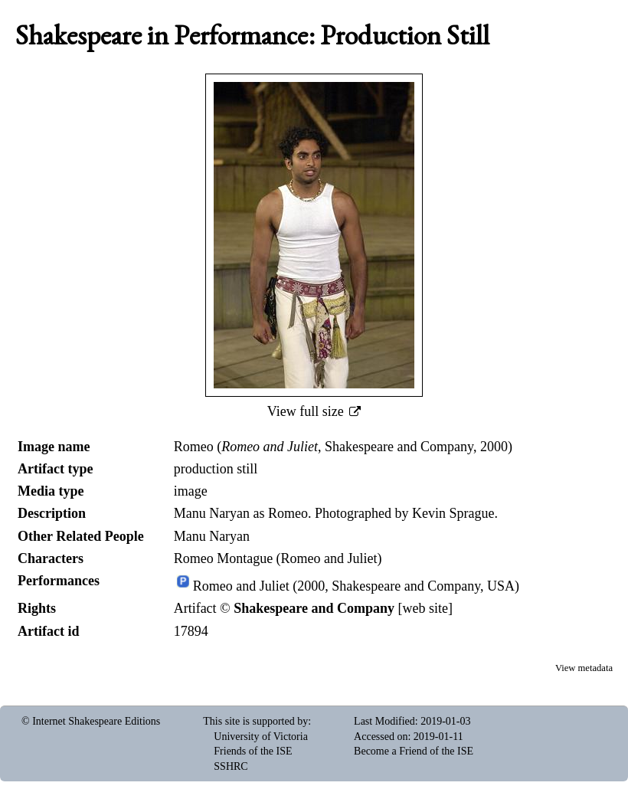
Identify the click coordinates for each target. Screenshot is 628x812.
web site (425, 608)
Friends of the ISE (253, 751)
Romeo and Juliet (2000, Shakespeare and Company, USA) (356, 586)
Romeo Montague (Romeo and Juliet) (278, 558)
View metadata (584, 668)
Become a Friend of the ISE (413, 751)
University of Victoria (261, 736)
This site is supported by (255, 721)
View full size (307, 411)
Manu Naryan (212, 536)
